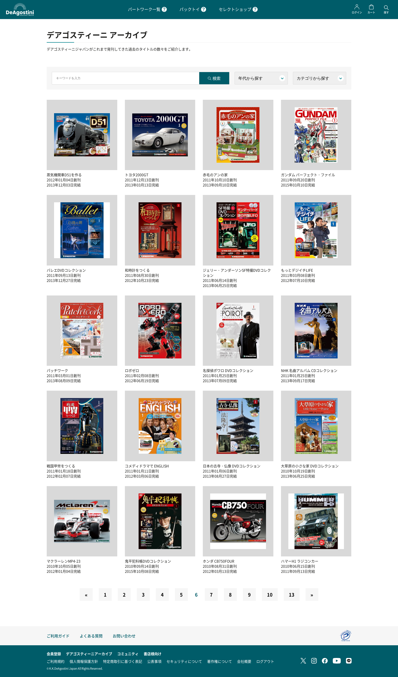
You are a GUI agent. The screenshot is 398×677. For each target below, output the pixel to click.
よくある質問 (91, 635)
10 (270, 594)
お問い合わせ (124, 635)
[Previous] (86, 594)
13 (291, 594)
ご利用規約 (55, 661)
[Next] (312, 594)
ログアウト (265, 661)
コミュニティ (128, 653)
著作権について (219, 661)
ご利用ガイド (58, 635)
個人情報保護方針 (84, 661)
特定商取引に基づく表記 (122, 661)
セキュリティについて (184, 661)
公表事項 (154, 661)
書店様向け (152, 653)
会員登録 (54, 653)
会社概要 (244, 661)
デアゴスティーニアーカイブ (89, 653)
